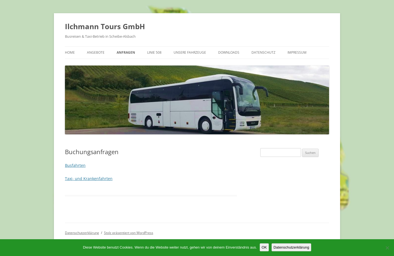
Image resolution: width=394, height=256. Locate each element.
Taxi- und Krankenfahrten (89, 178)
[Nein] (387, 247)
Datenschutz (263, 52)
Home (70, 52)
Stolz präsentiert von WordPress (128, 232)
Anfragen (126, 52)
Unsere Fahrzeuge (190, 52)
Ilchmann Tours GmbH (105, 26)
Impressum (297, 52)
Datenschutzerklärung (82, 232)
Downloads (228, 52)
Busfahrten (75, 165)
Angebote (96, 52)
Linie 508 (154, 52)
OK (264, 247)
